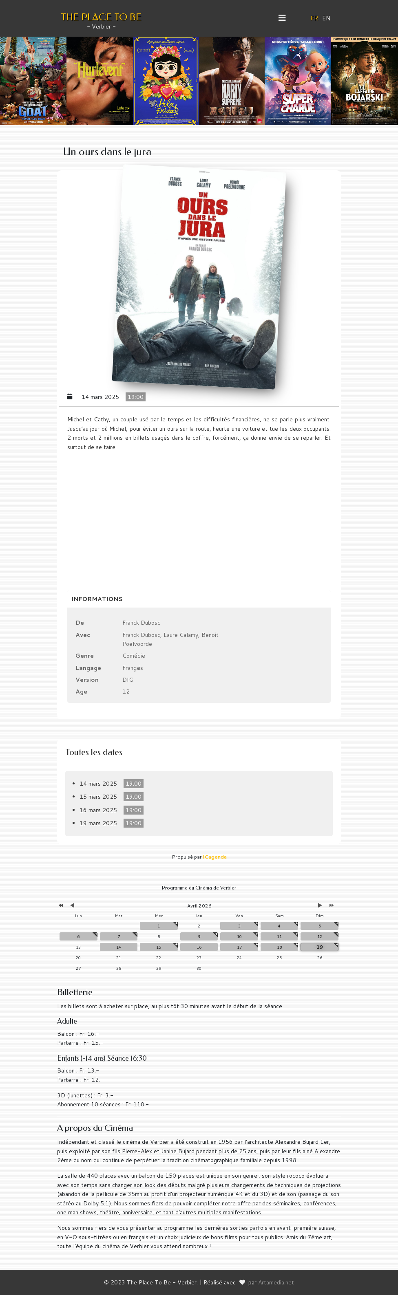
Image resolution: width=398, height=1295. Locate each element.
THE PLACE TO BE (101, 17)
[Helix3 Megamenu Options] (285, 18)
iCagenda (215, 856)
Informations (97, 599)
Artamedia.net (276, 1282)
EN (326, 18)
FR (314, 18)
